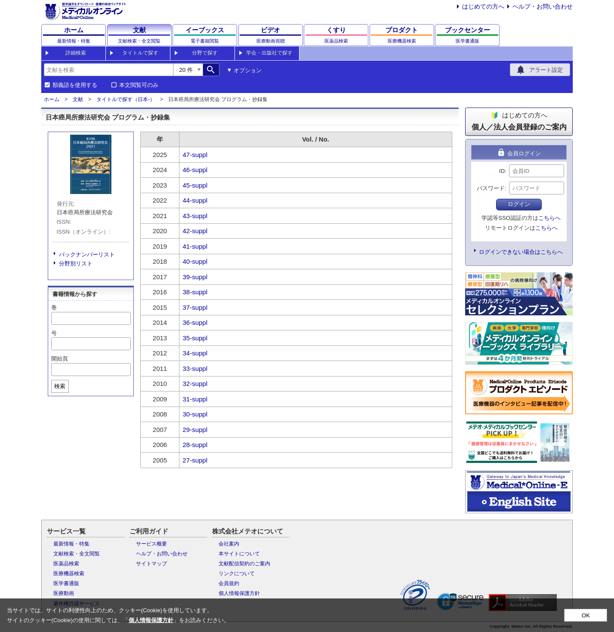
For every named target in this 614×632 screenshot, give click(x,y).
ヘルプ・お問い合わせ (542, 6)
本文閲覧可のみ (138, 85)
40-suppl (195, 261)
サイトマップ (151, 564)
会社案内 (229, 544)
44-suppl (195, 200)
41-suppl (195, 246)
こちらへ (549, 218)
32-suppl (195, 383)
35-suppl (195, 338)
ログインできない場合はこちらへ (521, 252)
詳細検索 (75, 53)
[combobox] (108, 69)
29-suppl (195, 429)
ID (502, 171)
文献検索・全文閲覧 (76, 554)
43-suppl (195, 215)
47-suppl (195, 154)
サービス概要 (151, 544)
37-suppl (195, 307)
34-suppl (195, 353)
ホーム (51, 99)
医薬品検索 (66, 564)
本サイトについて (239, 554)
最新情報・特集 (71, 544)
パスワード (491, 188)
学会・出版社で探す (269, 53)
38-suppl (195, 292)
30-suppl (195, 414)
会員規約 (229, 583)
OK (586, 615)
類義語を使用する (74, 85)
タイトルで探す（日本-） (125, 99)
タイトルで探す (140, 53)
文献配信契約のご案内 (244, 564)
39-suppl (195, 277)
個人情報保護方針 (239, 593)
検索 (59, 386)
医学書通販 (66, 583)
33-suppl (195, 368)
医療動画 (63, 593)
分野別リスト (76, 263)
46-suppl (195, 169)
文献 (78, 99)
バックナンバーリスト (87, 254)
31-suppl (195, 399)
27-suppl (195, 460)
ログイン (519, 204)
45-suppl (195, 185)
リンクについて (237, 573)
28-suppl (195, 444)
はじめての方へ (483, 6)
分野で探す (205, 53)
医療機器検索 (68, 573)
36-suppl (195, 322)
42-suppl (195, 230)
